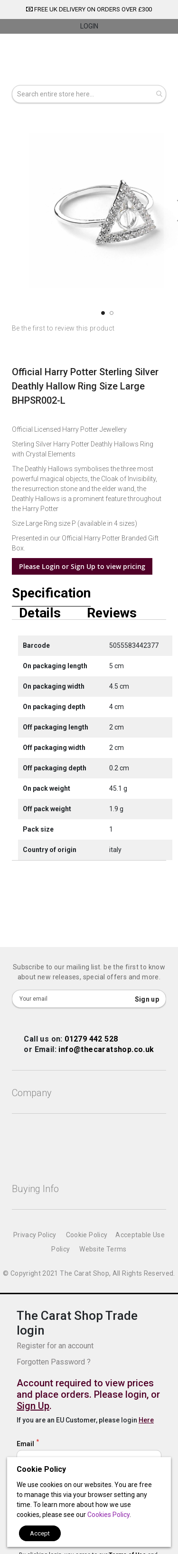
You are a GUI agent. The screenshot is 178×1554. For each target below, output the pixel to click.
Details (40, 612)
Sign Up (33, 1406)
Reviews (112, 612)
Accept (40, 1533)
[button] (102, 312)
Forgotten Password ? (54, 1361)
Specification (51, 594)
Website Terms (103, 1249)
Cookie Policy (87, 1235)
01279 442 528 (91, 1038)
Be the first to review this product (63, 328)
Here (146, 1420)
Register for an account (55, 1345)
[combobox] (89, 94)
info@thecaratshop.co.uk (106, 1049)
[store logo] (89, 61)
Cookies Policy (108, 1514)
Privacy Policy (34, 1235)
